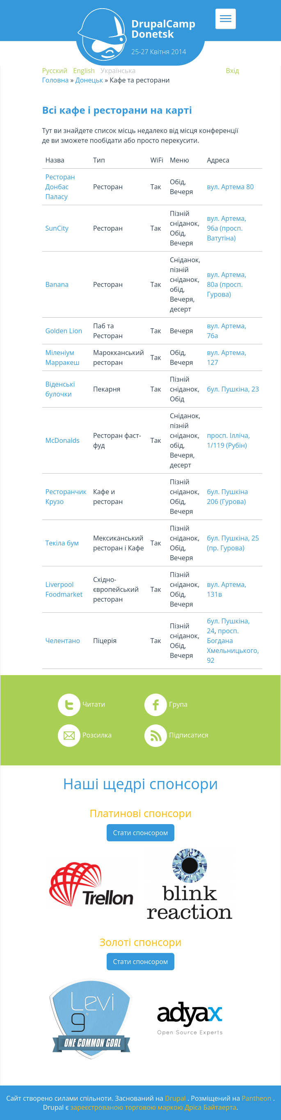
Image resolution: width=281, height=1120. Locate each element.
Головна (55, 80)
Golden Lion (64, 330)
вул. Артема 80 (230, 186)
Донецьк (89, 80)
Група (178, 704)
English (84, 70)
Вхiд (232, 70)
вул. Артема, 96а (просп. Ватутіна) (226, 228)
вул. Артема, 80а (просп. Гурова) (226, 284)
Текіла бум (62, 542)
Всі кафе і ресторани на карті (117, 110)
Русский (55, 70)
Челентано (63, 640)
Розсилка (97, 735)
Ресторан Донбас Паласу (60, 186)
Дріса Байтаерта (210, 1107)
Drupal (176, 1098)
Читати (93, 704)
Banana (57, 284)
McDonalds (63, 440)
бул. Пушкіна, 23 (233, 389)
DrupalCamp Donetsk (163, 28)
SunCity (57, 228)
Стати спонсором (140, 832)
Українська (118, 70)
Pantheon (257, 1098)
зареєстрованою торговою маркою (127, 1107)
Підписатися (188, 735)
